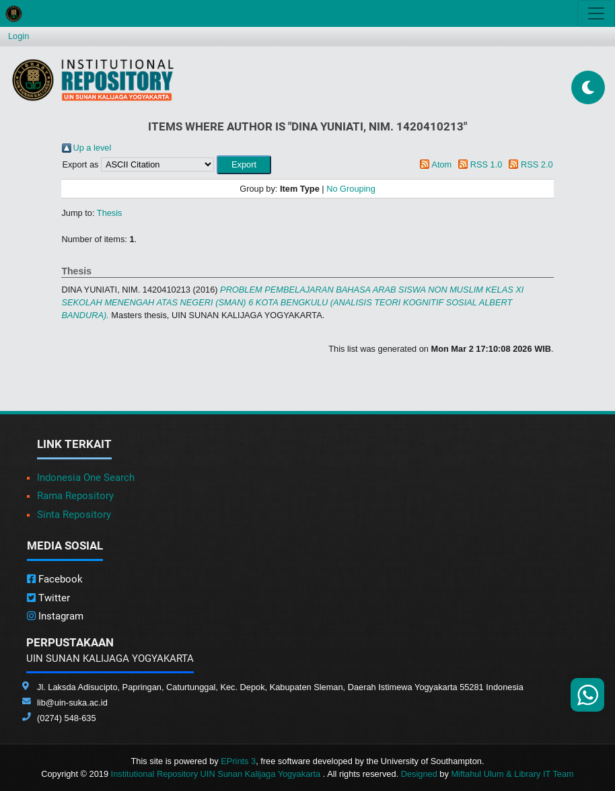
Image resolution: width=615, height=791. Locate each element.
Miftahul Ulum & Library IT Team (512, 774)
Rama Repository (75, 496)
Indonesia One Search (86, 478)
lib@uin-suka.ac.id (72, 703)
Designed (419, 774)
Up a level (92, 148)
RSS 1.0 (486, 164)
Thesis (109, 213)
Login (18, 36)
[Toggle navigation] (596, 13)
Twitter (48, 598)
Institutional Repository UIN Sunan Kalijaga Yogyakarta (217, 774)
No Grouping (350, 189)
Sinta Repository (74, 515)
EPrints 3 (238, 761)
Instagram (55, 616)
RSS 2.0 (537, 164)
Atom (441, 164)
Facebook (55, 579)
